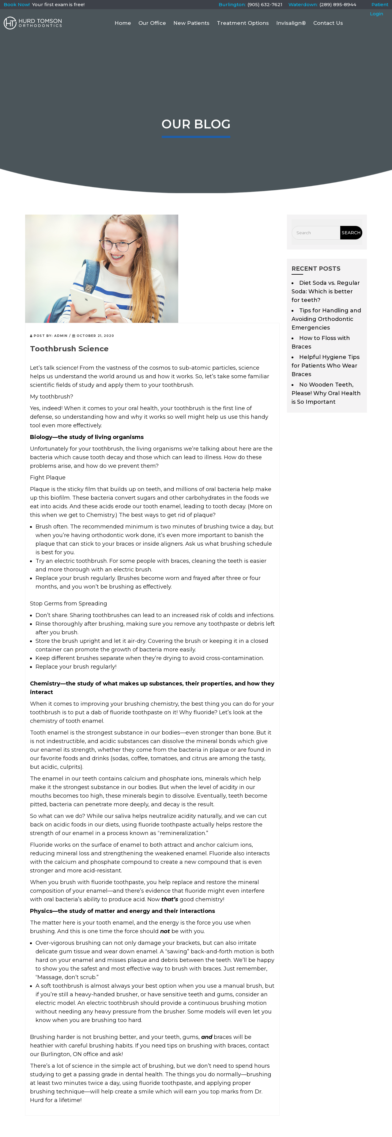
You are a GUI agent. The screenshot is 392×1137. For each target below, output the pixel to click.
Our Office (152, 23)
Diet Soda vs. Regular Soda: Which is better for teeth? (326, 291)
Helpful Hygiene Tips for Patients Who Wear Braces (326, 366)
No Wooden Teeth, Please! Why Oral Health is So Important (326, 393)
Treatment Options (243, 23)
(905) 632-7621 (264, 4)
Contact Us (328, 23)
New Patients (191, 23)
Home (123, 23)
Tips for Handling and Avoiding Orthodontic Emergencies (326, 319)
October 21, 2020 (93, 336)
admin (61, 336)
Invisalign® (291, 23)
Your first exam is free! (58, 4)
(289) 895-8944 (337, 4)
